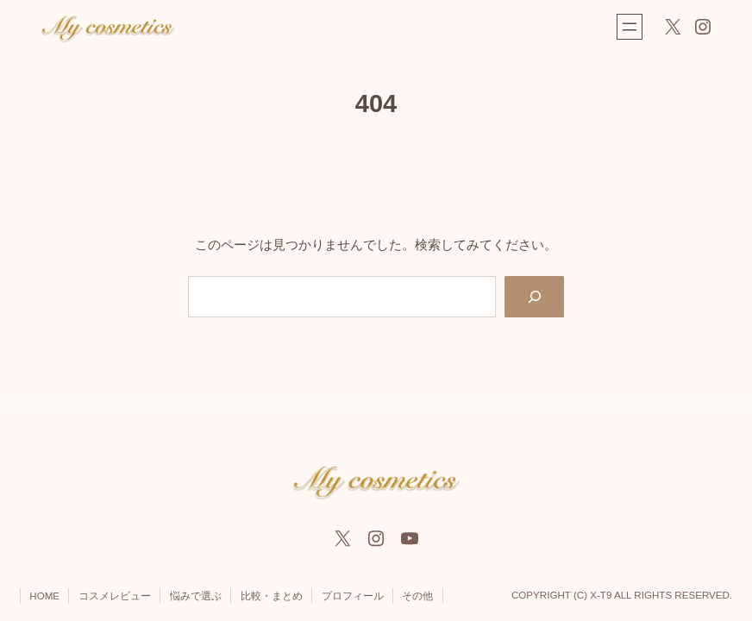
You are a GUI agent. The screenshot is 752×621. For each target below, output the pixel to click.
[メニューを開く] (629, 27)
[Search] (534, 296)
